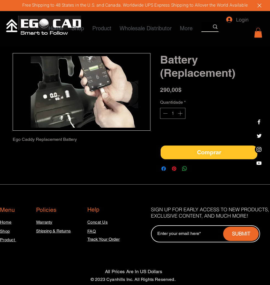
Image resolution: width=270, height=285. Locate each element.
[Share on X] (195, 168)
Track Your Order (103, 239)
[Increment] (181, 113)
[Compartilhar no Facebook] (163, 168)
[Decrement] (165, 113)
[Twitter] (259, 135)
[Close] (259, 5)
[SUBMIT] (241, 234)
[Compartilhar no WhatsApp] (184, 168)
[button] (258, 33)
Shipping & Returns (53, 231)
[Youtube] (259, 163)
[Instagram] (259, 149)
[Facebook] (259, 122)
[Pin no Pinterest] (174, 168)
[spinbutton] (173, 113)
